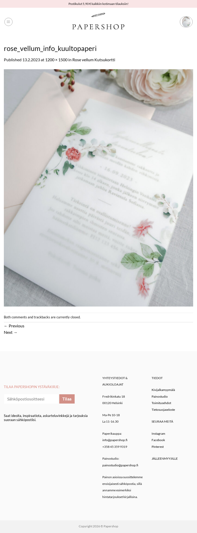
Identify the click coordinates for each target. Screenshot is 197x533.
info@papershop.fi (114, 440)
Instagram (158, 433)
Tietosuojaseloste (163, 410)
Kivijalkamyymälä (163, 390)
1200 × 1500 (56, 59)
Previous (14, 325)
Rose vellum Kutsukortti (93, 59)
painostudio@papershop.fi (120, 465)
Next (10, 332)
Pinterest (158, 447)
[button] (8, 22)
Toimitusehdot (161, 403)
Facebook (158, 440)
